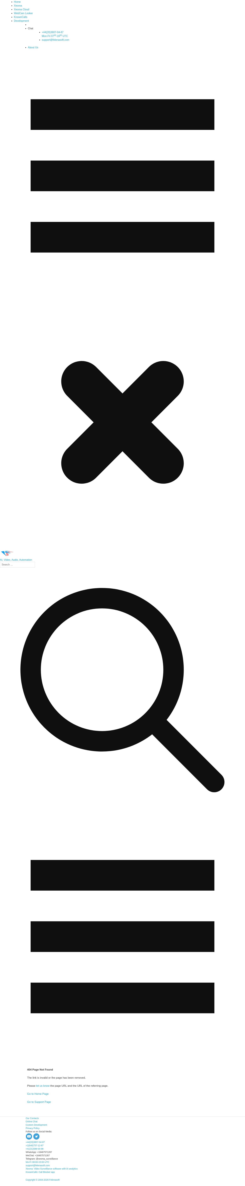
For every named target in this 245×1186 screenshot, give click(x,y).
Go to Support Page (39, 1101)
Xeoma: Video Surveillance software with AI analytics (52, 1168)
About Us (33, 47)
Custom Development (36, 1125)
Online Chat (31, 1121)
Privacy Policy (33, 1128)
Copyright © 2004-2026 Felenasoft (43, 1180)
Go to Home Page (38, 1093)
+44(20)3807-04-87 (35, 1142)
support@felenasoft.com (55, 39)
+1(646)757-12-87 (34, 1145)
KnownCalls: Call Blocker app (40, 1172)
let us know (43, 1085)
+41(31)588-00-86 (34, 1149)
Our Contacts (32, 1118)
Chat (30, 28)
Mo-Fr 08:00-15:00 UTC (37, 1162)
